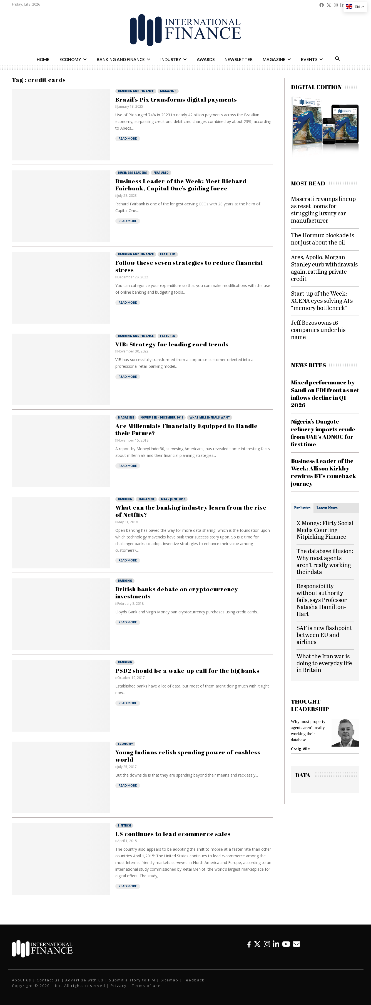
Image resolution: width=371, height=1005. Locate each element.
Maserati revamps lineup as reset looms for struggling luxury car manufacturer (323, 209)
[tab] (302, 508)
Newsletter (239, 59)
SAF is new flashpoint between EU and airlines (324, 635)
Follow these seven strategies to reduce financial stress (189, 266)
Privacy (119, 985)
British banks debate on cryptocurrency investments (176, 592)
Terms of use (146, 985)
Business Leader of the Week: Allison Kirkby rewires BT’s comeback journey (323, 472)
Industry (170, 59)
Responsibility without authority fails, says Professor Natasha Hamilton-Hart (322, 599)
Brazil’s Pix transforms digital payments (176, 99)
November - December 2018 (161, 417)
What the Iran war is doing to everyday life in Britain (324, 663)
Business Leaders (132, 173)
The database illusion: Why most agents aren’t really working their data (325, 561)
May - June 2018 (173, 499)
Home (43, 59)
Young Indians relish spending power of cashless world (187, 755)
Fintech (124, 825)
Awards (206, 59)
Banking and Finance (121, 59)
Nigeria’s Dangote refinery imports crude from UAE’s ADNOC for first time (323, 432)
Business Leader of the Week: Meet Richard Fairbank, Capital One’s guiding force (180, 184)
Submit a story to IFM (132, 980)
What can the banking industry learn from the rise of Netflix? (191, 510)
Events (309, 59)
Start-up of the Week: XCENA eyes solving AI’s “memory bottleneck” (322, 300)
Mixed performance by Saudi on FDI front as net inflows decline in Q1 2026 (325, 393)
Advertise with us (84, 980)
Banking (125, 499)
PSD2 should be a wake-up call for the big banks (187, 670)
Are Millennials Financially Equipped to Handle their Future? (186, 429)
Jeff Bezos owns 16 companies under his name (318, 329)
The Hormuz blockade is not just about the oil (322, 238)
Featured (161, 173)
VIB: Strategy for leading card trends (171, 344)
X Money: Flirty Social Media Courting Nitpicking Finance (325, 530)
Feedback (194, 980)
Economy (70, 59)
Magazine (274, 59)
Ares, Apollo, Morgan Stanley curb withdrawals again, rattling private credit (324, 268)
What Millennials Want (210, 417)
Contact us (48, 980)
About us (21, 980)
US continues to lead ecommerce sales (173, 834)
